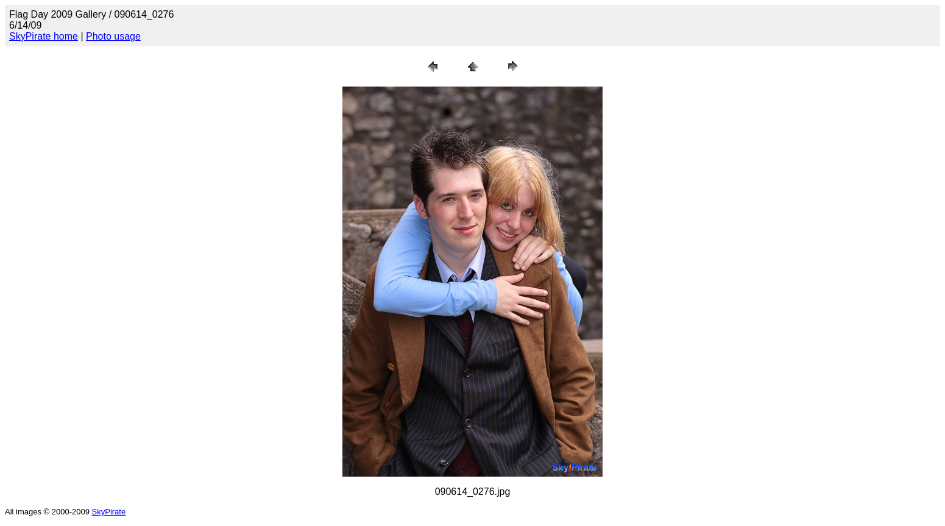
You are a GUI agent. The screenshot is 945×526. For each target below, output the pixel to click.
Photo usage (113, 36)
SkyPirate (109, 511)
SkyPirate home (43, 36)
